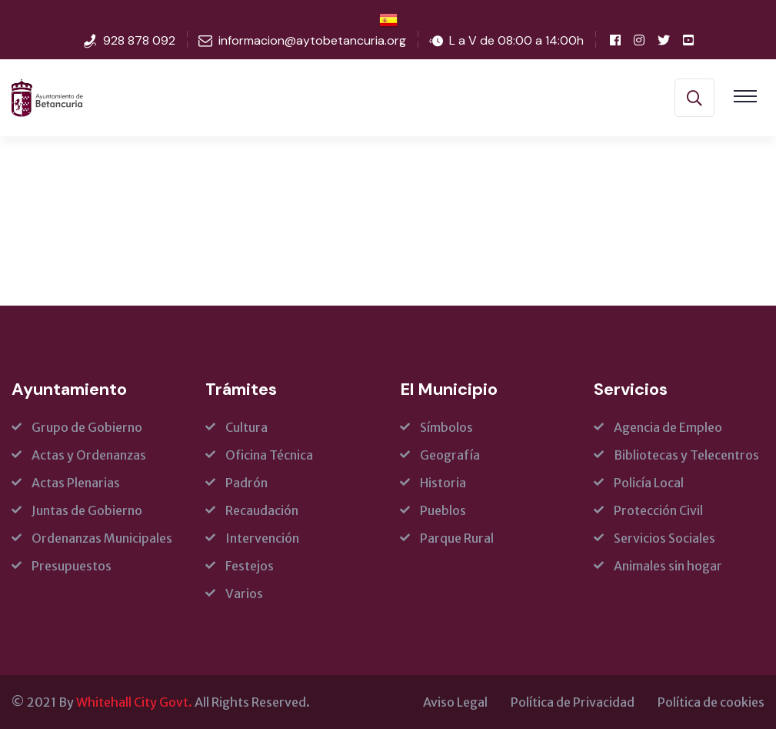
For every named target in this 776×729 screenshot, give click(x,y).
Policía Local (649, 482)
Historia (443, 482)
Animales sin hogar (668, 566)
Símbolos (446, 427)
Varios (244, 593)
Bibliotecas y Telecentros (686, 455)
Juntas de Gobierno (87, 510)
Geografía (450, 455)
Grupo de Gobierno (87, 427)
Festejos (249, 566)
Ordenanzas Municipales (102, 538)
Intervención (262, 538)
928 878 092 (139, 40)
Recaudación (261, 510)
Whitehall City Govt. (134, 702)
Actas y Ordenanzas (89, 455)
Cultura (246, 427)
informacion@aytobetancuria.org (312, 40)
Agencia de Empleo (668, 427)
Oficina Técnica (269, 455)
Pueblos (443, 510)
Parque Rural (457, 538)
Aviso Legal (455, 702)
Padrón (246, 482)
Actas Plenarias (76, 482)
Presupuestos (72, 566)
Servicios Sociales (664, 538)
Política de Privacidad (572, 702)
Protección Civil (658, 510)
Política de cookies (711, 702)
